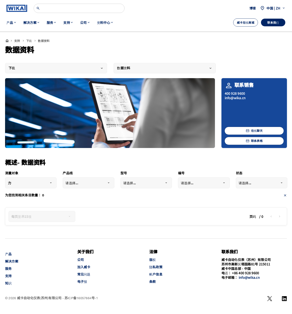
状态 (239, 173)
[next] (279, 216)
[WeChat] (269, 298)
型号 (123, 173)
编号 (181, 173)
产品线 (68, 173)
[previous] (271, 216)
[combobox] (31, 182)
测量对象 (11, 173)
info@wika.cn (235, 97)
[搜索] (79, 8)
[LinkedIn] (284, 298)
